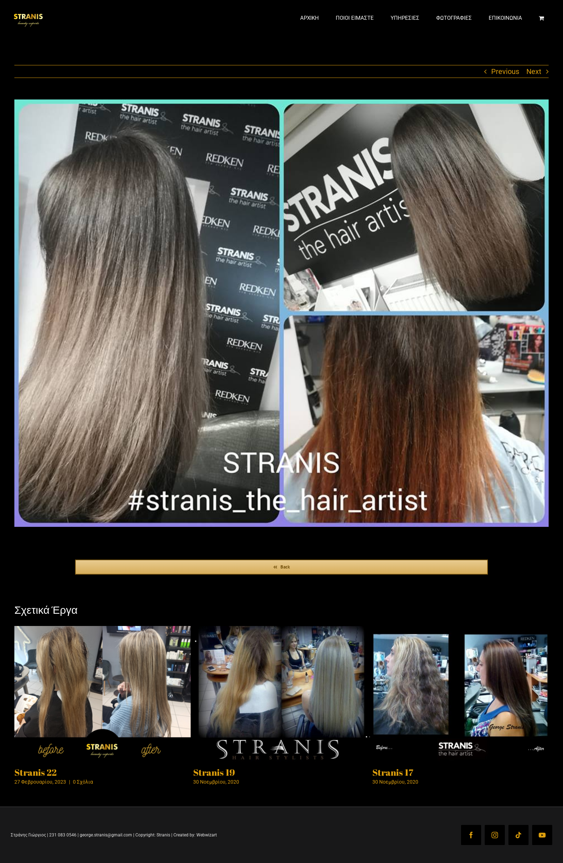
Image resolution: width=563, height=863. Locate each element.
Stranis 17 (392, 797)
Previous (505, 96)
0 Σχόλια (83, 807)
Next (533, 96)
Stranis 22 (35, 797)
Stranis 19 (214, 797)
